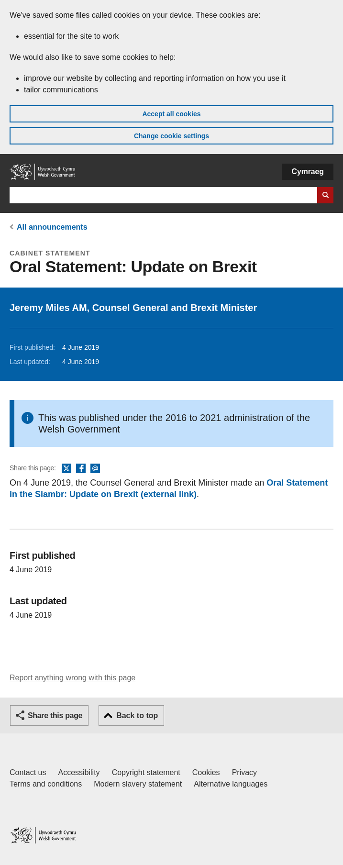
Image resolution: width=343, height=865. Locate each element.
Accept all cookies (171, 114)
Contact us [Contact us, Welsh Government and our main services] (28, 772)
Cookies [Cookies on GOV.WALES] (206, 772)
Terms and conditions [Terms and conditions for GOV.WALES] (46, 784)
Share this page (55, 715)
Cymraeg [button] (308, 171)
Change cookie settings (171, 136)
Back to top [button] (137, 715)
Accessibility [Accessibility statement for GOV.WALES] (79, 772)
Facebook (81, 469)
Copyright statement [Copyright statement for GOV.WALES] (146, 772)
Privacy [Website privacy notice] (244, 772)
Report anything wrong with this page (72, 678)
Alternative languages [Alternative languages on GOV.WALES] (230, 784)
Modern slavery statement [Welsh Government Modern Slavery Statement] (138, 784)
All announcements (52, 227)
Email (95, 469)
